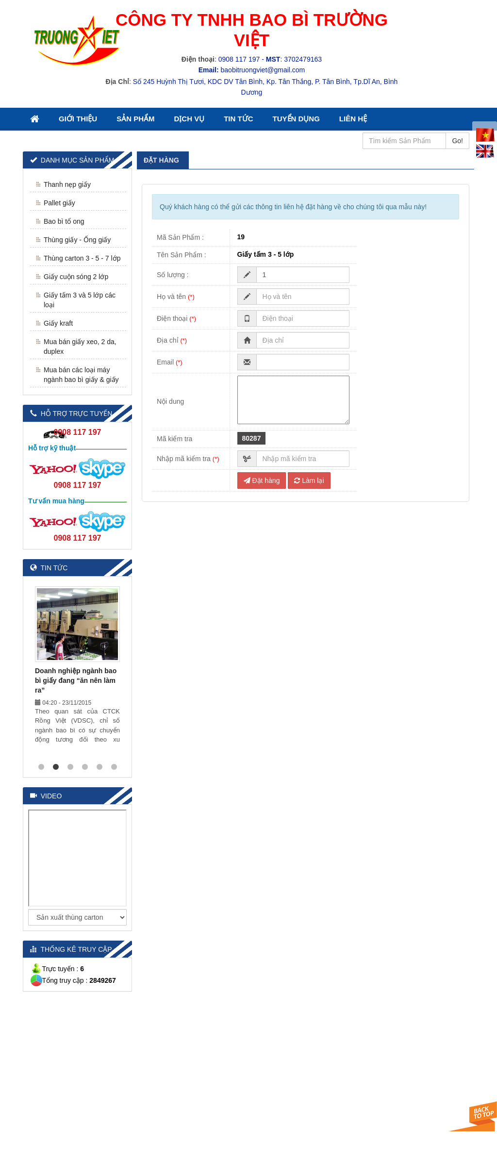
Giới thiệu (78, 119)
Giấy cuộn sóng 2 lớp (76, 277)
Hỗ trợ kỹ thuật (52, 448)
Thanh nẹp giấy (67, 184)
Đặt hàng (262, 480)
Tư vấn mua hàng (56, 501)
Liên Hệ (353, 119)
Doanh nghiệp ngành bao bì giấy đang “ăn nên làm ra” (75, 680)
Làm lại (309, 480)
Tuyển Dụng (296, 119)
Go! (457, 141)
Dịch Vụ (189, 119)
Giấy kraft (58, 323)
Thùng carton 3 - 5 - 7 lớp (82, 258)
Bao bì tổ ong (64, 221)
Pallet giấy (59, 203)
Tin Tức (238, 119)
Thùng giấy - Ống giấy (77, 240)
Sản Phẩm (135, 119)
